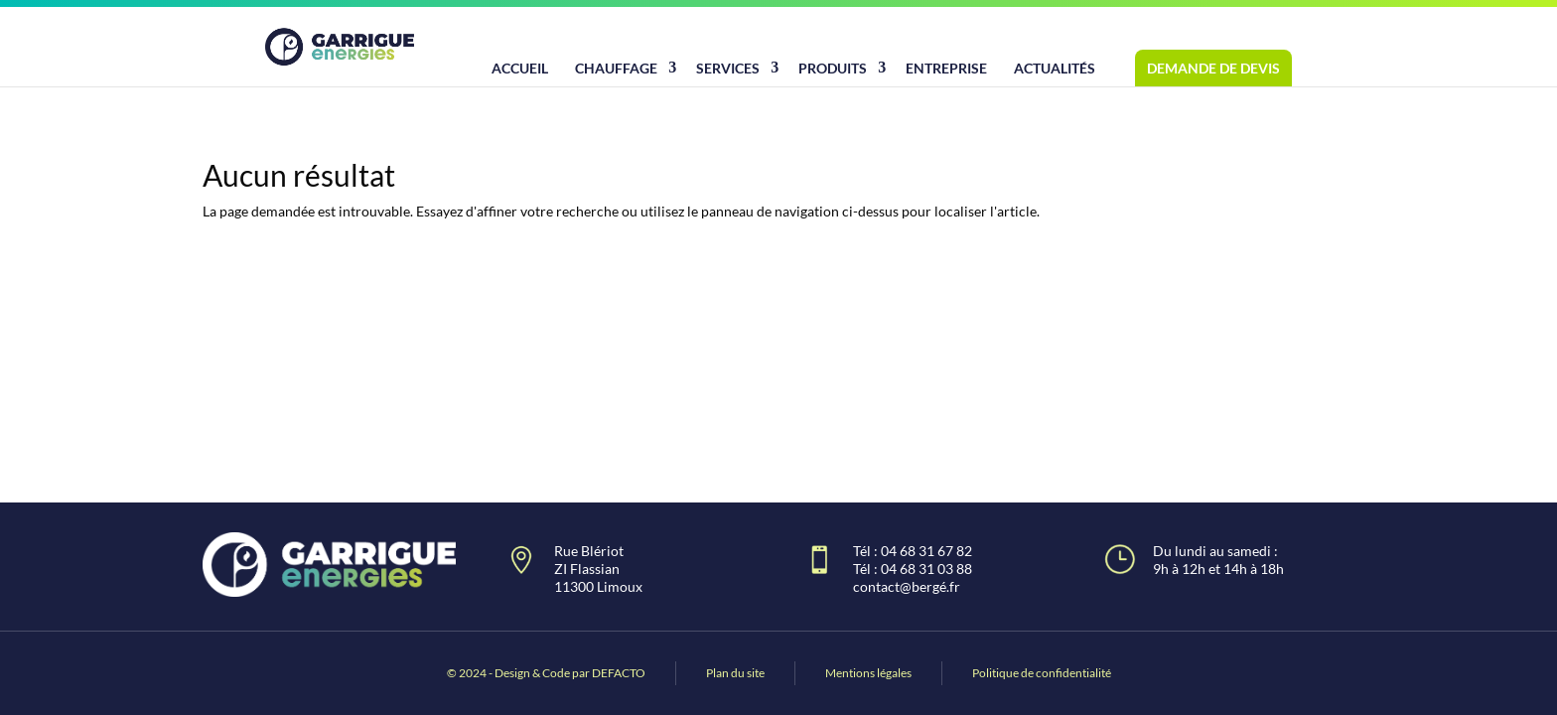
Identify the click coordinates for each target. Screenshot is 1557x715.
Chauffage (616, 68)
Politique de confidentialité (1041, 672)
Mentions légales (868, 672)
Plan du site (735, 672)
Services (728, 68)
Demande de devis (1213, 68)
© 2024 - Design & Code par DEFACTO (546, 672)
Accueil (520, 68)
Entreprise (946, 68)
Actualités (1054, 68)
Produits (832, 68)
